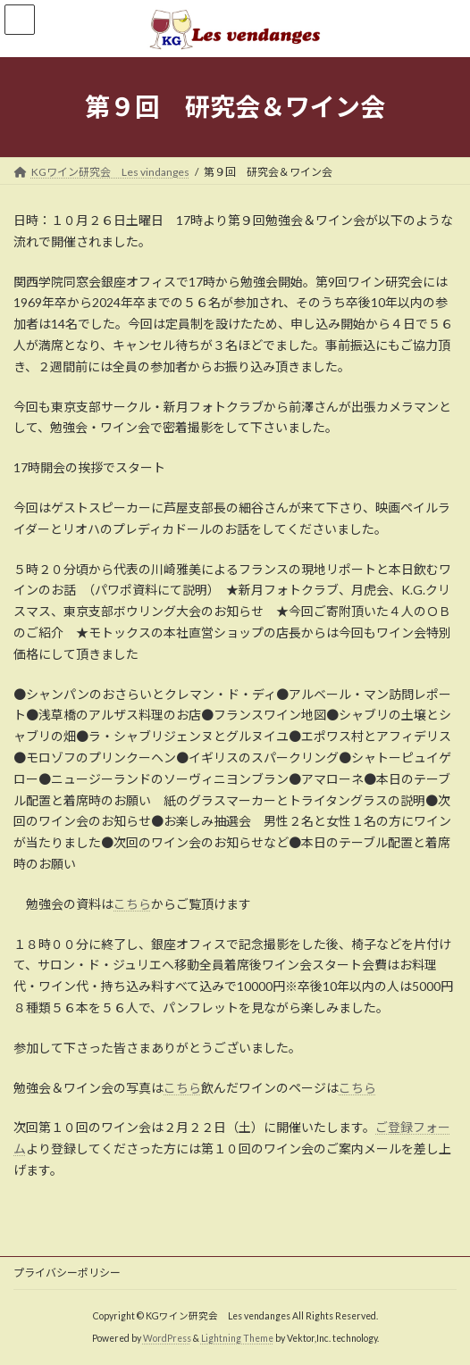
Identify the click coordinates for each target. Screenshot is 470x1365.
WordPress (167, 1338)
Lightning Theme (237, 1338)
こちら (132, 903)
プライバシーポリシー (67, 1272)
